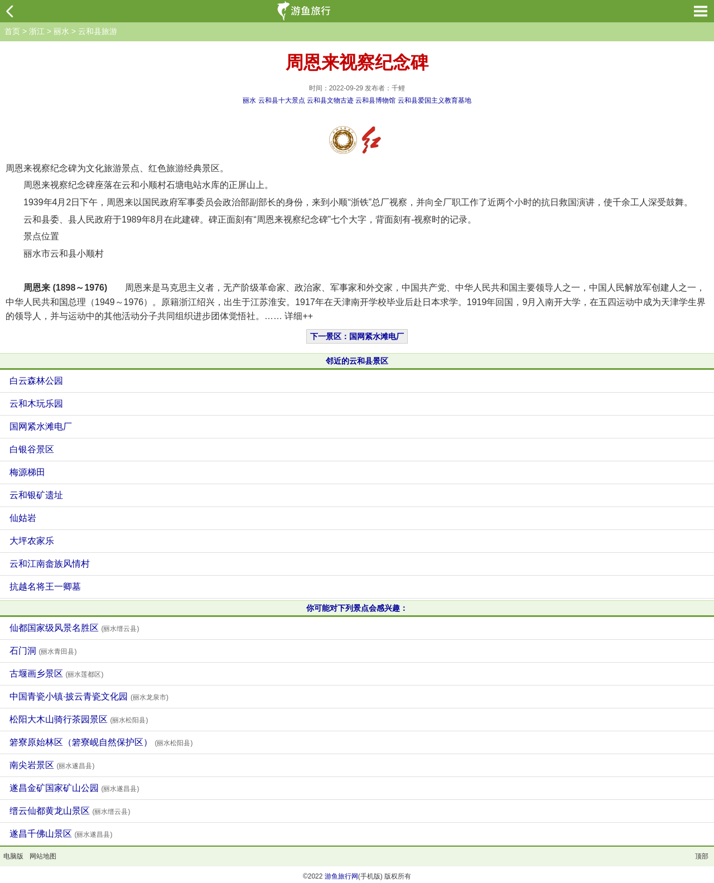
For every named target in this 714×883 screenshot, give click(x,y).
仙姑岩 (22, 518)
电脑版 (13, 856)
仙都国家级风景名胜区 (74, 628)
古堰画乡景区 (56, 673)
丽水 (61, 31)
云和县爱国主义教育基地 (434, 100)
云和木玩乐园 (36, 403)
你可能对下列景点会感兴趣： (357, 608)
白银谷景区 (31, 449)
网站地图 (43, 856)
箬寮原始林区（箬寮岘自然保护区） (100, 742)
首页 (12, 31)
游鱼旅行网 (341, 876)
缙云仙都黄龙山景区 (69, 811)
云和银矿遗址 (36, 495)
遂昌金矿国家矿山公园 (74, 788)
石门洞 (42, 650)
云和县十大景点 (281, 100)
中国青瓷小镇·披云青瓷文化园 (88, 696)
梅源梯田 (27, 472)
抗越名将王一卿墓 (45, 586)
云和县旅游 (97, 31)
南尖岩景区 (51, 765)
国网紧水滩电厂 (40, 426)
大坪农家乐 (31, 541)
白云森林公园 (36, 380)
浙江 (37, 31)
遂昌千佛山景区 (60, 833)
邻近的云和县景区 (357, 360)
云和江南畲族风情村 (49, 563)
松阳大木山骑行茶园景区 (78, 719)
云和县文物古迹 (330, 100)
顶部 (701, 856)
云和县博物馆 (375, 100)
